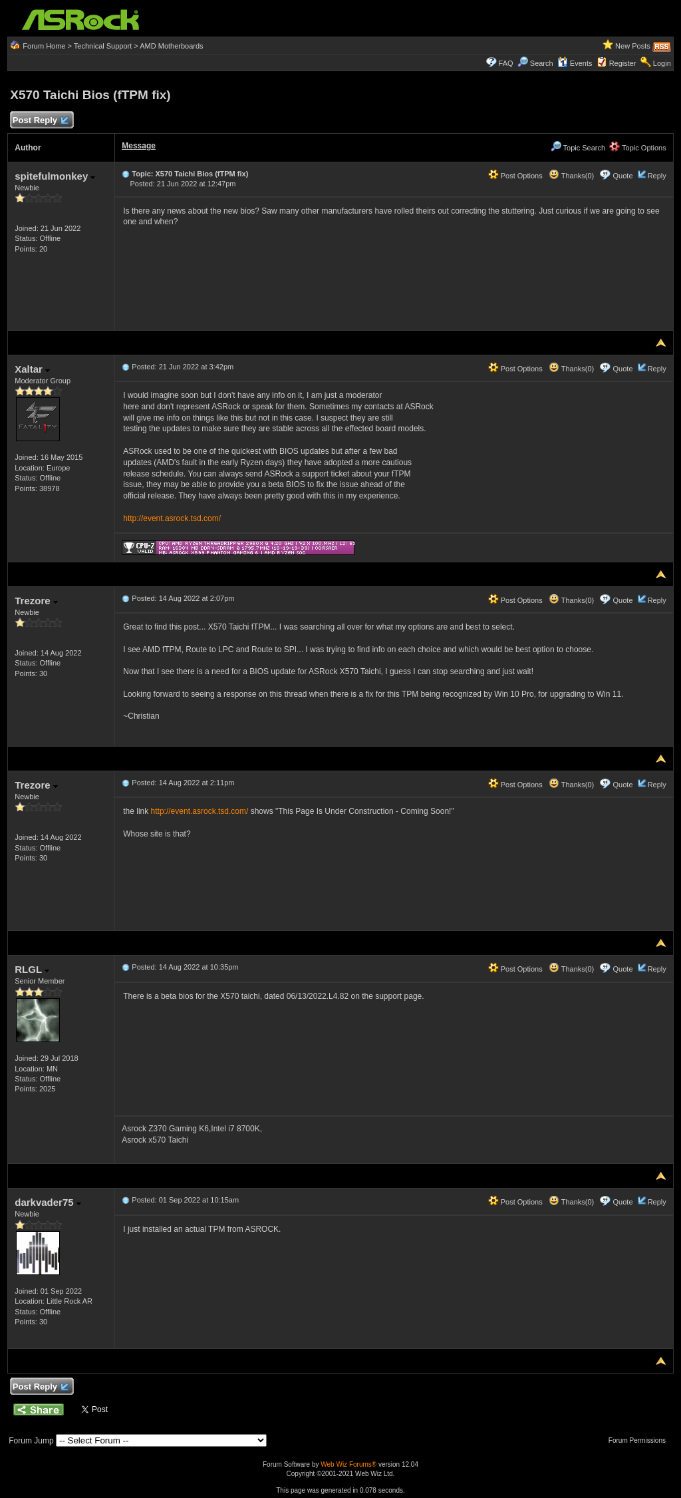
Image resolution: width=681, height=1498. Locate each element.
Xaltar (32, 369)
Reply (657, 176)
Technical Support (103, 46)
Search (541, 63)
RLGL (32, 969)
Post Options (515, 176)
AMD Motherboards (171, 46)
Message (139, 145)
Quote (623, 176)
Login (662, 63)
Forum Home (44, 46)
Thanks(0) (571, 176)
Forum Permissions (640, 1440)
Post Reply (40, 120)
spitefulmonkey (55, 176)
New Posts (632, 46)
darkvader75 (48, 1202)
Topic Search (578, 148)
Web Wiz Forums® (348, 1464)
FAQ (506, 63)
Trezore (36, 600)
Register (622, 63)
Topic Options (637, 148)
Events (575, 63)
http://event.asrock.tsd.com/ (172, 518)
